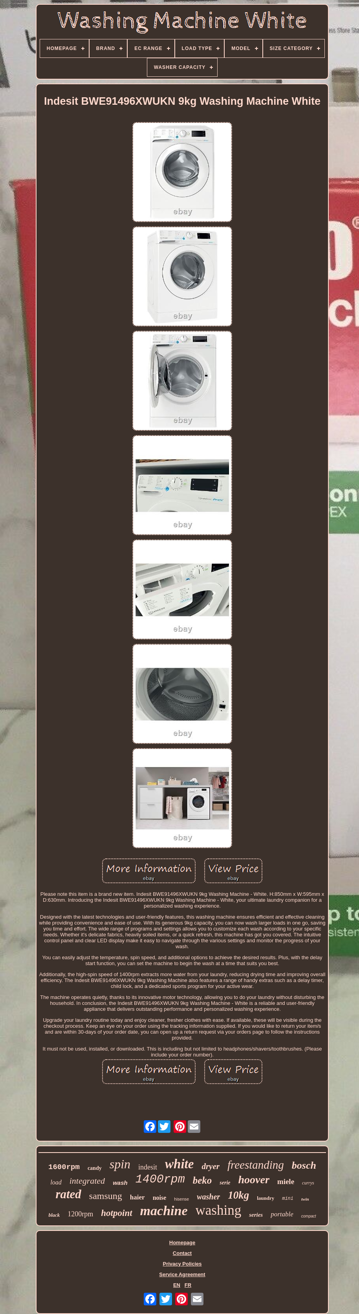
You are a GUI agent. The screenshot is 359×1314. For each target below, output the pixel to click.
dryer (210, 1166)
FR (188, 1285)
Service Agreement (182, 1274)
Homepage (182, 1242)
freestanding (255, 1164)
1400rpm (160, 1179)
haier (137, 1197)
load (55, 1182)
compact (308, 1216)
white (179, 1164)
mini (287, 1198)
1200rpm (80, 1214)
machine (164, 1210)
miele (285, 1181)
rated (68, 1194)
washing (219, 1210)
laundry (265, 1198)
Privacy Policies (182, 1264)
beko (202, 1180)
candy (95, 1168)
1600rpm (64, 1167)
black (54, 1215)
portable (282, 1214)
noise (160, 1197)
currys (308, 1183)
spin (120, 1164)
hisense (181, 1199)
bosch (304, 1165)
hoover (253, 1179)
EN (176, 1285)
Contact (182, 1253)
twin (305, 1199)
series (256, 1215)
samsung (105, 1196)
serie (225, 1183)
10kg (238, 1195)
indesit (147, 1167)
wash (120, 1182)
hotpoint (116, 1213)
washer (208, 1196)
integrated (87, 1181)
